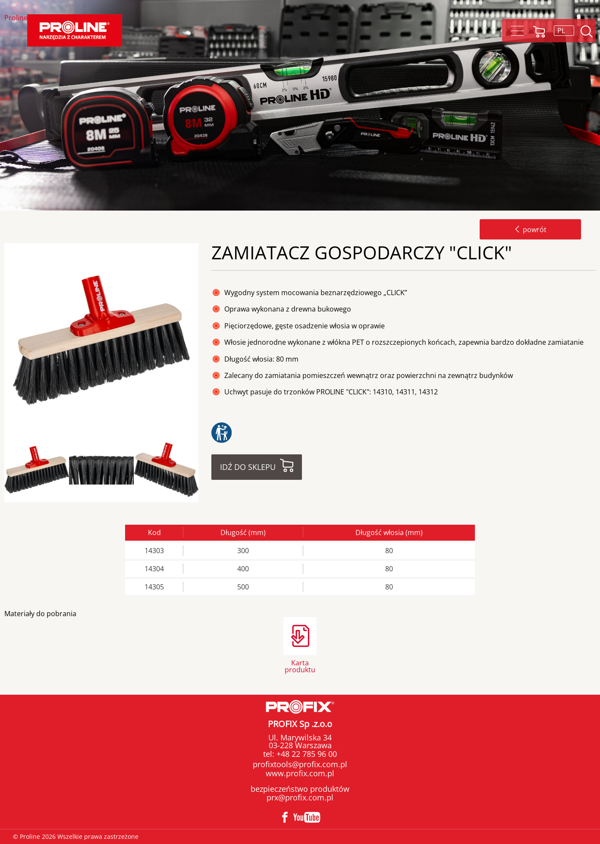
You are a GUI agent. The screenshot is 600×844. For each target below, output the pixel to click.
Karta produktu (300, 665)
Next (205, 470)
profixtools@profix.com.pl (300, 764)
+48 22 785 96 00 (305, 754)
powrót (530, 229)
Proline (16, 18)
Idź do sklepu (248, 467)
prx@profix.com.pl (300, 797)
